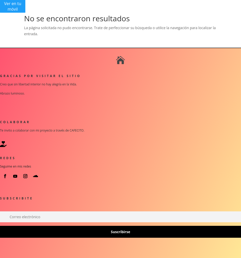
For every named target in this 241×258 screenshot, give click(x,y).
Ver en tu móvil (12, 6)
